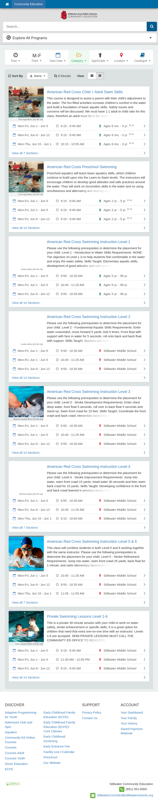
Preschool (50, 757)
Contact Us (89, 718)
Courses (10, 747)
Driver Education (16, 764)
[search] (75, 26)
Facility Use (52, 752)
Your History (129, 723)
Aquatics (11, 732)
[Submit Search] (152, 26)
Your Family (129, 718)
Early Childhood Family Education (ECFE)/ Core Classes (59, 727)
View (80, 76)
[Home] (7, 4)
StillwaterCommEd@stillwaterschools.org (125, 795)
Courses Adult (14, 753)
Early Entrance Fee (57, 746)
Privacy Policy (91, 712)
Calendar (68, 752)
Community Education (29, 4)
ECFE (9, 769)
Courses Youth (15, 758)
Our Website (52, 762)
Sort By (15, 76)
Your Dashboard (132, 712)
